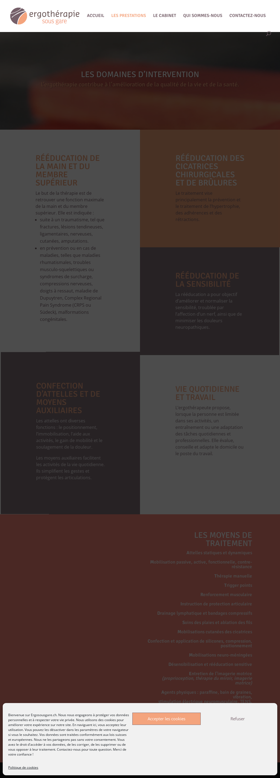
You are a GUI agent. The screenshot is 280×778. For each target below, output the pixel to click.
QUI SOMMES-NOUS (202, 16)
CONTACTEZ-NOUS (247, 16)
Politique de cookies (23, 767)
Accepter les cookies (166, 718)
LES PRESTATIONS (128, 16)
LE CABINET (164, 16)
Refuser (238, 718)
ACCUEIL (95, 16)
